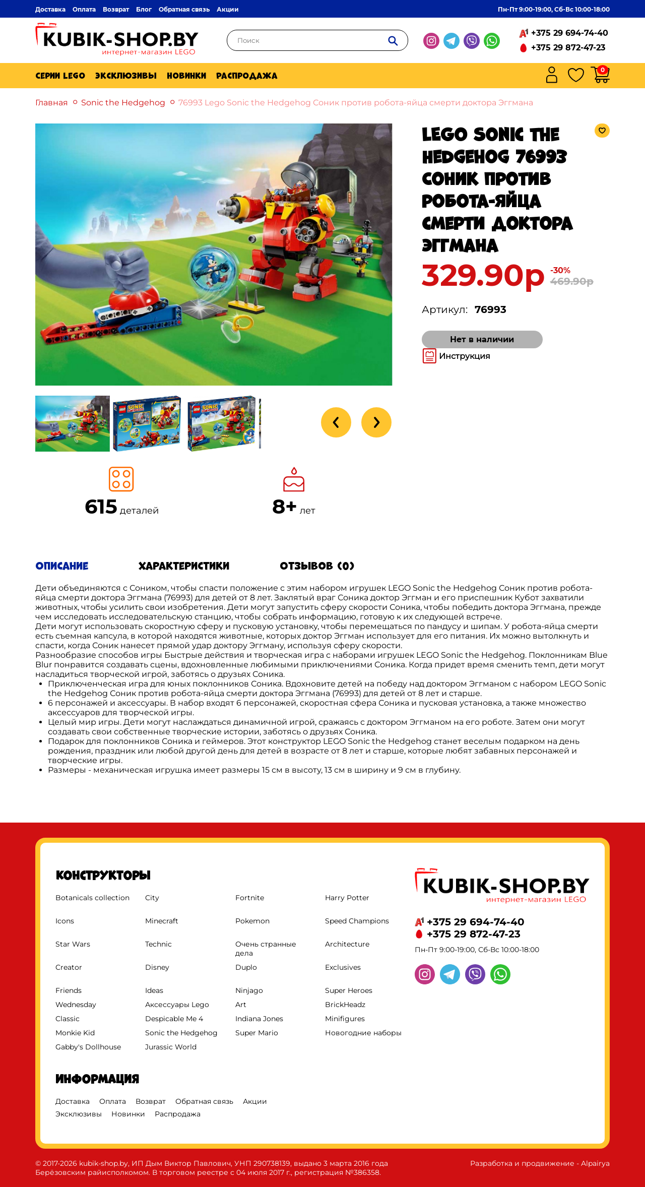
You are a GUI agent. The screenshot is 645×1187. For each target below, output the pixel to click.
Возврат (116, 9)
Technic (158, 944)
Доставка (50, 9)
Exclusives (343, 967)
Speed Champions (357, 920)
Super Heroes (348, 990)
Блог (144, 9)
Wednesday (75, 1004)
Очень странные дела (265, 949)
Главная (51, 102)
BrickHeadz (345, 1004)
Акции (228, 9)
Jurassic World (171, 1046)
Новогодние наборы (363, 1032)
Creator (68, 967)
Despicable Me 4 (174, 1018)
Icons (64, 920)
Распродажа (247, 75)
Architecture (347, 944)
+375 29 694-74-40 (569, 33)
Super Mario (256, 1032)
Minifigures (345, 1018)
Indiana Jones (259, 1018)
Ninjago (249, 990)
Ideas (154, 990)
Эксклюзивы (126, 75)
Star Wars (72, 944)
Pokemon (252, 920)
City (152, 897)
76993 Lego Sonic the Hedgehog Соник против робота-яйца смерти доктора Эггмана (355, 102)
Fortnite (249, 897)
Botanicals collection (92, 897)
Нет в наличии (482, 339)
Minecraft (161, 920)
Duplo (246, 967)
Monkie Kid (75, 1032)
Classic (67, 1018)
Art (240, 1004)
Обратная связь (184, 9)
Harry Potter (347, 897)
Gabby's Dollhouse (88, 1046)
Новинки (186, 75)
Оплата (84, 9)
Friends (68, 990)
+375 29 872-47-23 (568, 47)
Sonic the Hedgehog (123, 102)
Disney (157, 967)
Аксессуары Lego (177, 1004)
